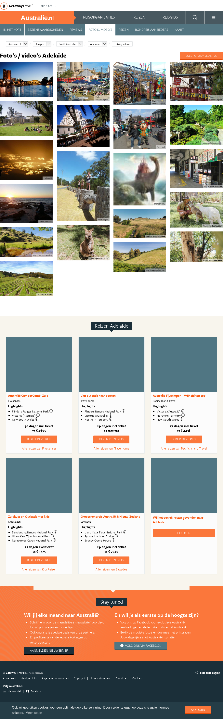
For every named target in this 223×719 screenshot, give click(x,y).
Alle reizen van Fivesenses (39, 448)
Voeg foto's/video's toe (201, 56)
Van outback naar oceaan (98, 395)
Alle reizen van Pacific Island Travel (184, 448)
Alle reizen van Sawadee (111, 569)
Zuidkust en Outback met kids (28, 516)
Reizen (124, 29)
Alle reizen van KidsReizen (39, 569)
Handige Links (29, 678)
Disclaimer (121, 678)
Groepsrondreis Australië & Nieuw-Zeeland (110, 516)
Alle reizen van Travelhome (111, 448)
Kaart (179, 29)
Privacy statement (100, 678)
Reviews (76, 29)
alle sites (48, 6)
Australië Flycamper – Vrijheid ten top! (179, 395)
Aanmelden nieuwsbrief (49, 650)
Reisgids (39, 44)
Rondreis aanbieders (151, 29)
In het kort (12, 29)
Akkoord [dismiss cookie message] (198, 709)
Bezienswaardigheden (45, 29)
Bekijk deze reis (39, 439)
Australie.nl (14, 44)
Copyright (79, 678)
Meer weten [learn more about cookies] (34, 712)
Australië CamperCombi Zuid (28, 395)
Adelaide (95, 44)
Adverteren (9, 678)
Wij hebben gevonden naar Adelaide (178, 519)
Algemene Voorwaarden (55, 678)
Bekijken (183, 532)
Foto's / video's (100, 29)
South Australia (67, 44)
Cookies (137, 678)
